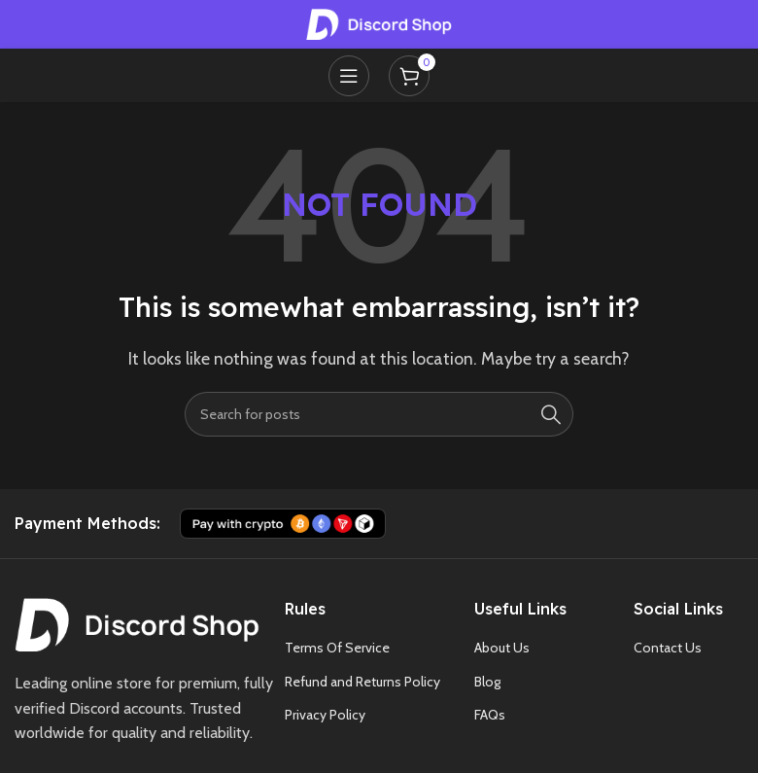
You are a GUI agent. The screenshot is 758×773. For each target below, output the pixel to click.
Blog (487, 681)
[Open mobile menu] (349, 75)
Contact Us (668, 647)
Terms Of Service (337, 647)
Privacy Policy (325, 714)
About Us (502, 647)
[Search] (379, 414)
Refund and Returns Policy (362, 681)
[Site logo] (379, 23)
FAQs (489, 714)
